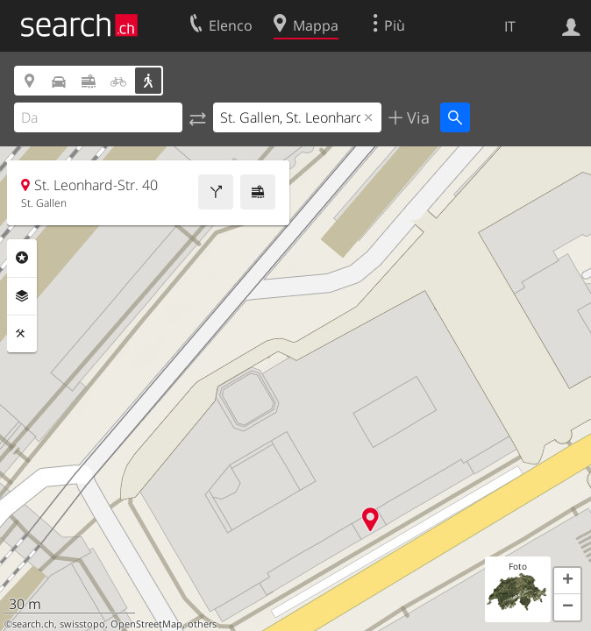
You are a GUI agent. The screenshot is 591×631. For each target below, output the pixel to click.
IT (510, 26)
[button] (567, 581)
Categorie (22, 257)
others (202, 624)
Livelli (22, 296)
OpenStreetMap (146, 624)
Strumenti (22, 334)
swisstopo (82, 624)
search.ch (33, 624)
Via (416, 117)
